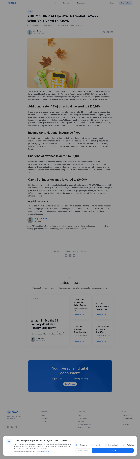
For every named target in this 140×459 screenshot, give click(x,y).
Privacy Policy (44, 451)
